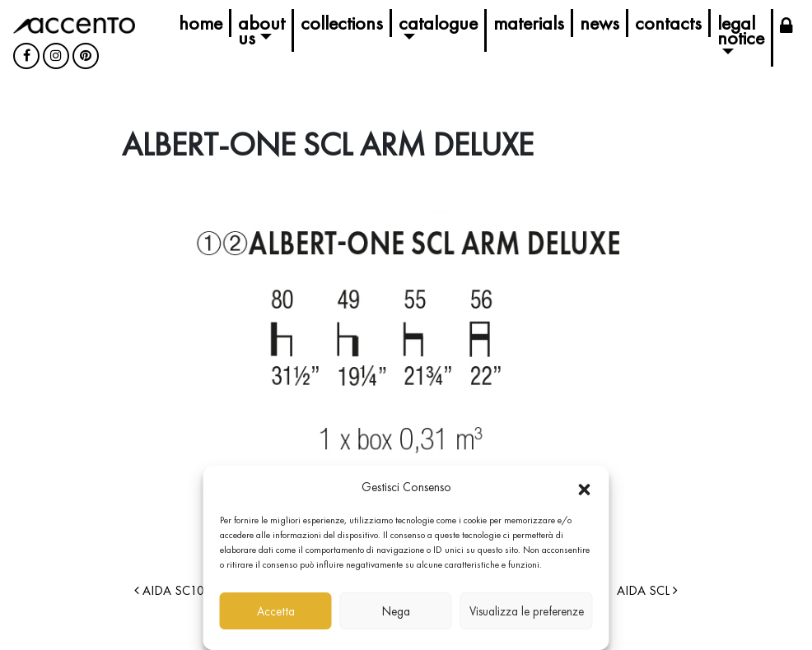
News (599, 22)
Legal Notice (740, 30)
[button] (584, 487)
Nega (396, 611)
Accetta (276, 611)
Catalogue (438, 22)
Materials (528, 22)
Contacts (668, 22)
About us (261, 30)
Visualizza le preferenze (526, 611)
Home (200, 22)
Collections (342, 22)
